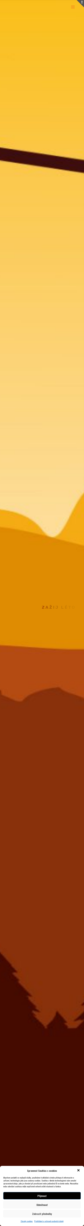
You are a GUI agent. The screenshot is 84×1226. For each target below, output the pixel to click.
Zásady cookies (27, 1221)
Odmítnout (42, 1205)
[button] (79, 1171)
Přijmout (42, 1196)
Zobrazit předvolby (42, 1214)
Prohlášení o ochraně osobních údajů (48, 1221)
